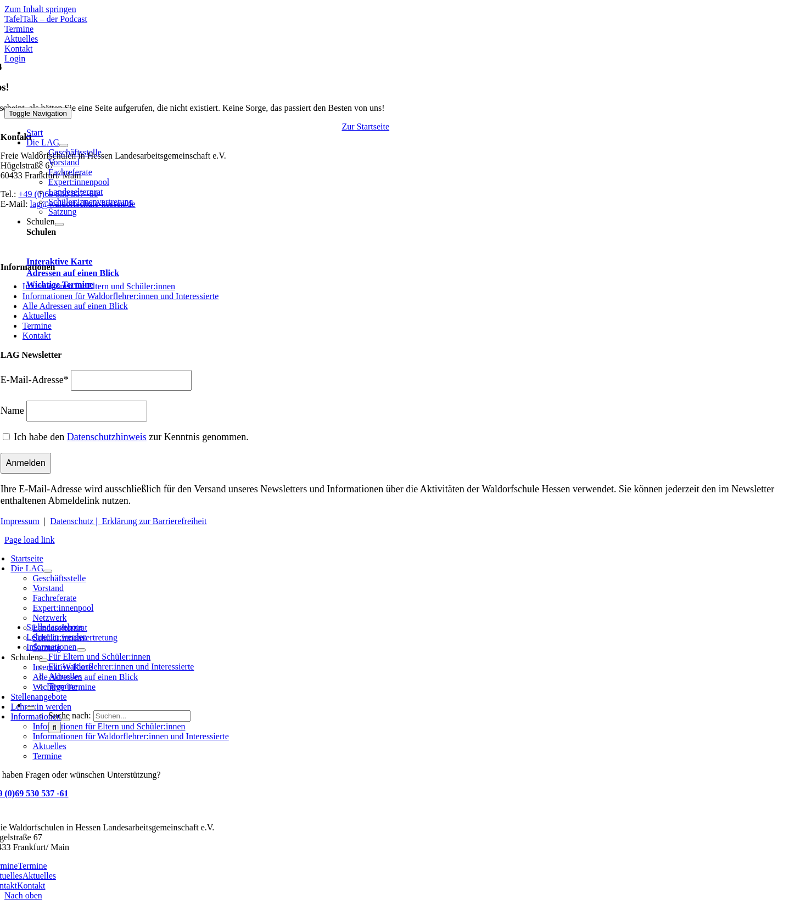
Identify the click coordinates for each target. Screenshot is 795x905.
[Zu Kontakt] (18, 48)
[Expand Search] (30, 708)
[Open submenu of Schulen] (59, 224)
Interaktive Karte (59, 261)
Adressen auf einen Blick (72, 273)
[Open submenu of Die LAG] (63, 145)
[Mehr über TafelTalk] (45, 19)
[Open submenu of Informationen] (81, 649)
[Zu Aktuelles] (21, 38)
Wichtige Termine (59, 284)
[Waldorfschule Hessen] (99, 102)
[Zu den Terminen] (18, 28)
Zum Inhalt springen (40, 9)
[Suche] (54, 727)
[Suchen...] (142, 716)
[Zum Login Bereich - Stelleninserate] (14, 58)
